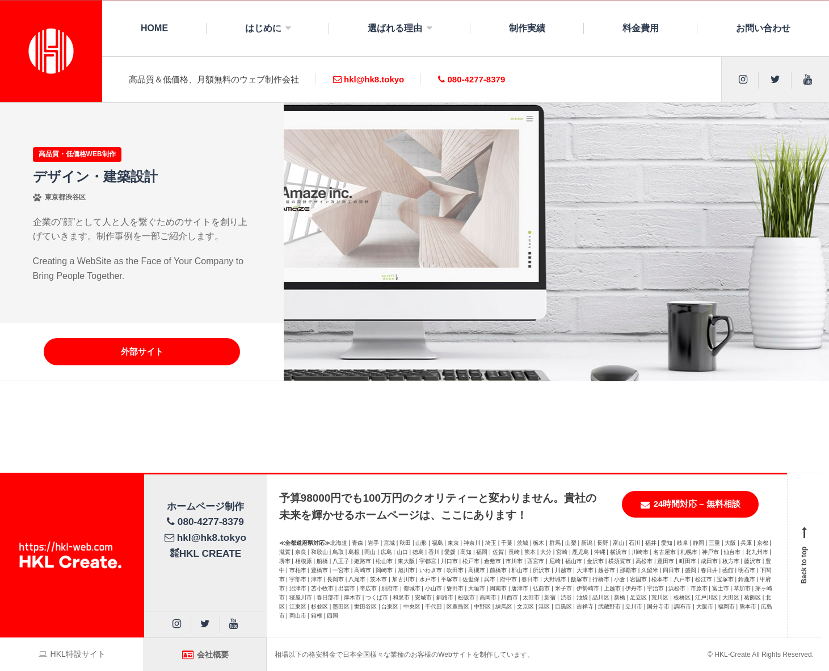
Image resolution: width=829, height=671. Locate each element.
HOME (154, 28)
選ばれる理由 (395, 28)
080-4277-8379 (471, 79)
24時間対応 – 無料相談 (690, 504)
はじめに (263, 28)
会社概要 (205, 654)
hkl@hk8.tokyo (369, 79)
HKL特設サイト (72, 654)
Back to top (804, 555)
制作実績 (527, 28)
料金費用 (640, 28)
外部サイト (142, 351)
